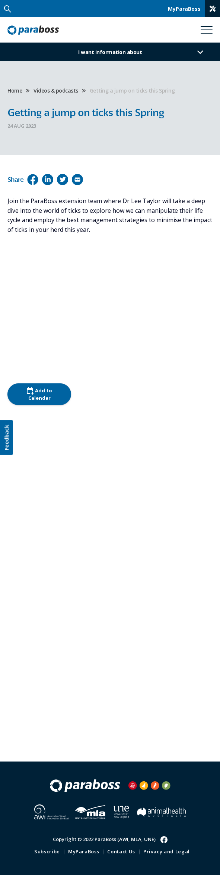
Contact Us (121, 851)
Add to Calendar (39, 394)
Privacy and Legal (166, 851)
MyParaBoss (83, 851)
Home (14, 90)
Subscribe (47, 851)
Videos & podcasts (56, 90)
